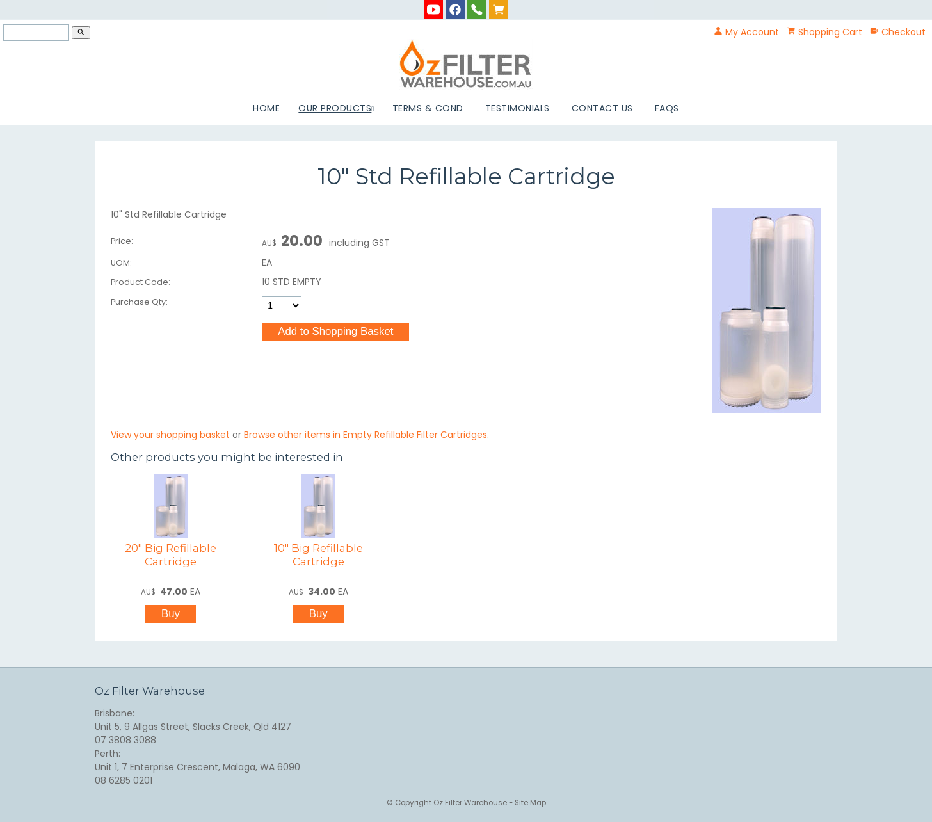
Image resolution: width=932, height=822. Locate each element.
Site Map (530, 803)
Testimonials (517, 108)
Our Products (334, 108)
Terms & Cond (427, 108)
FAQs (667, 108)
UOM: (121, 262)
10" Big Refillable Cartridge (318, 555)
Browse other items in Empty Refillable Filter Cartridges (365, 434)
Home (266, 108)
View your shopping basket (170, 434)
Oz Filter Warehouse (471, 803)
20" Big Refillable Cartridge (170, 555)
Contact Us (602, 108)
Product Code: (140, 282)
